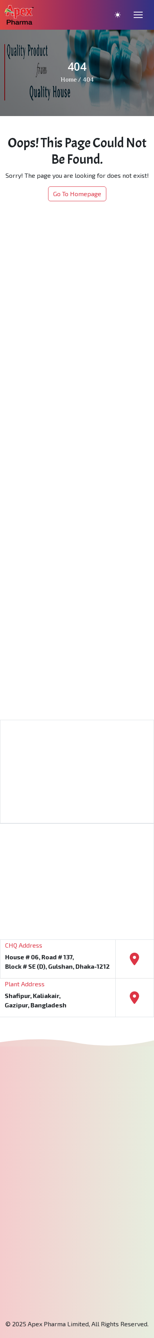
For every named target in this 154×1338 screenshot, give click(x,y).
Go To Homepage (77, 193)
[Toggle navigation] (138, 14)
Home (69, 80)
